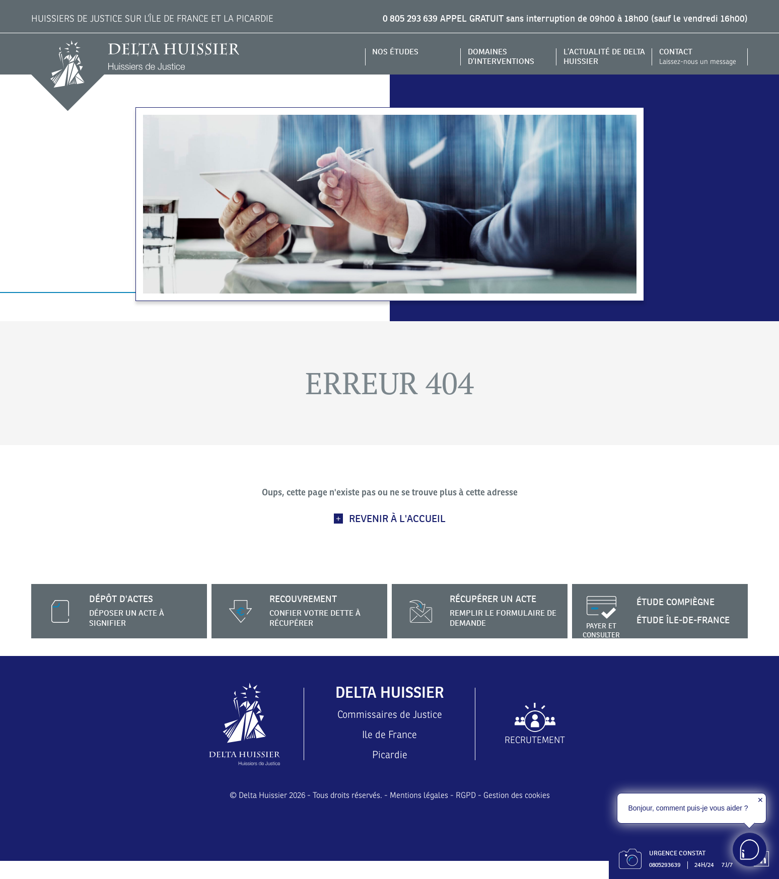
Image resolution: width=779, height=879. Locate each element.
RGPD (466, 814)
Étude (680, 602)
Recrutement (535, 749)
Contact (700, 56)
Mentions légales (418, 814)
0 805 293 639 (401, 19)
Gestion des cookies (522, 814)
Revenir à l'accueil (397, 518)
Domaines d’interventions (504, 56)
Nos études (398, 51)
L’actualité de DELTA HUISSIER (595, 56)
